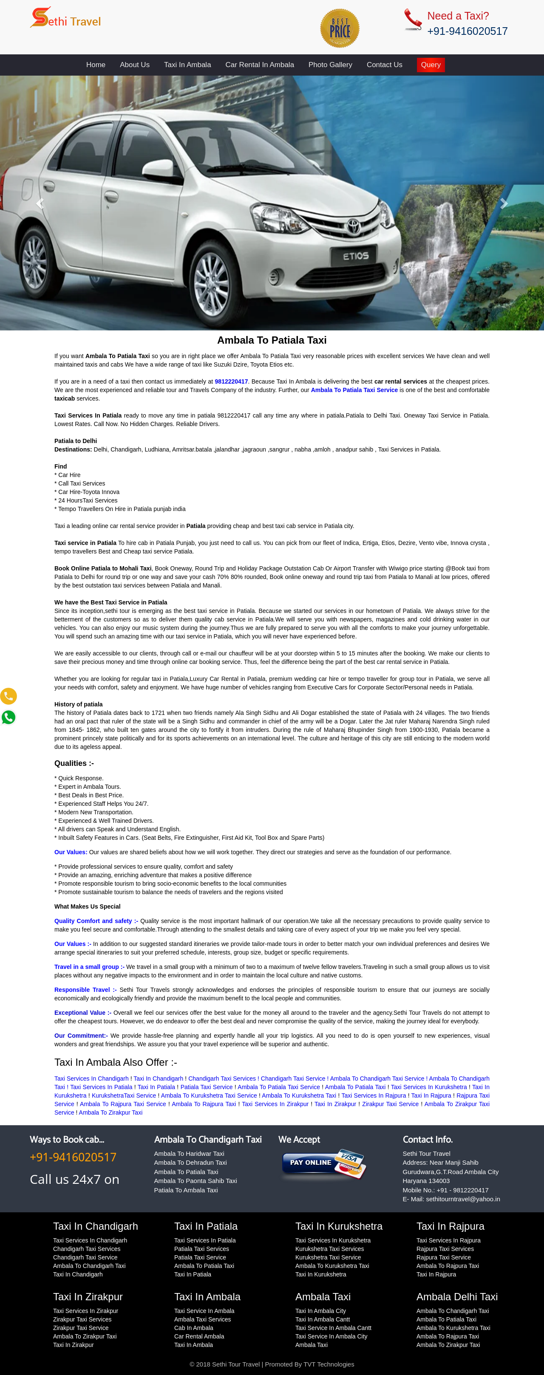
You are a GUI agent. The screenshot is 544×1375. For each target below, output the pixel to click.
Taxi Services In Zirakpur (275, 1104)
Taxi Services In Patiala (101, 1087)
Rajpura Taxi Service (443, 1257)
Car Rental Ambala (199, 1336)
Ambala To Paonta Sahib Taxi (195, 1180)
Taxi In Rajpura (431, 1095)
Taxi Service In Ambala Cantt (333, 1327)
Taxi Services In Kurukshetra (429, 1087)
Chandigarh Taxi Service (85, 1257)
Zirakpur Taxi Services (82, 1319)
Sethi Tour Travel (236, 1364)
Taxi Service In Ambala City (331, 1336)
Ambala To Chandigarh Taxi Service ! (379, 1078)
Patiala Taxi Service (207, 1087)
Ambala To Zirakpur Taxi (111, 1112)
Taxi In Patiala (156, 1087)
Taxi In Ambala (187, 65)
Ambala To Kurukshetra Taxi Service (209, 1095)
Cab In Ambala (193, 1327)
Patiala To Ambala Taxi (186, 1190)
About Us (135, 65)
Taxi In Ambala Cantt (322, 1319)
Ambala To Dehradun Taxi (190, 1162)
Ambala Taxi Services (202, 1319)
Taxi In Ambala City (320, 1310)
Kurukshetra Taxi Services (329, 1248)
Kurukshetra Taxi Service (328, 1257)
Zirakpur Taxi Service (390, 1104)
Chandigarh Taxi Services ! (224, 1078)
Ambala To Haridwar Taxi (189, 1153)
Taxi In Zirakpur (335, 1104)
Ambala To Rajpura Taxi (204, 1104)
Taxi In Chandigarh (158, 1078)
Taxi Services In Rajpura (373, 1095)
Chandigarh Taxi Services (87, 1248)
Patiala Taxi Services (201, 1248)
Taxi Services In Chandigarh (91, 1078)
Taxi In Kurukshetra (320, 1274)
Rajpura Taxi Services (445, 1248)
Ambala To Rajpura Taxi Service (123, 1104)
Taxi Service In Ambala (204, 1310)
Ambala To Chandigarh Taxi (208, 1140)
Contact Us (384, 65)
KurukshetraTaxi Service (124, 1095)
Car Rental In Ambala (260, 65)
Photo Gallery (330, 65)
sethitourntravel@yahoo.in (463, 1199)
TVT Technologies (328, 1364)
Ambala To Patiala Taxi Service (279, 1087)
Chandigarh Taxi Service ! (295, 1078)
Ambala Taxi (311, 1344)
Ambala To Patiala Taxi (355, 1087)
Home (95, 65)
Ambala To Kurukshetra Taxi (299, 1095)
